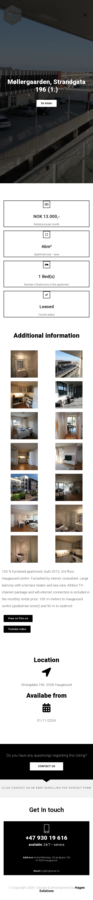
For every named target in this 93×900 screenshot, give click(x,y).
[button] (18, 618)
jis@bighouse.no (50, 871)
